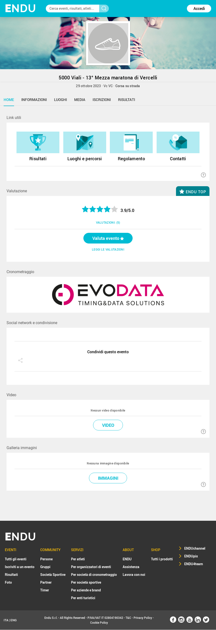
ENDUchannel (194, 548)
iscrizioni (102, 99)
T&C (128, 618)
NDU (20, 8)
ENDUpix (191, 556)
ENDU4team (193, 564)
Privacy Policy (143, 618)
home (9, 99)
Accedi (199, 8)
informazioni (34, 99)
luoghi (60, 99)
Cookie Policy (99, 623)
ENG (13, 620)
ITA (6, 620)
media (79, 99)
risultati (126, 99)
